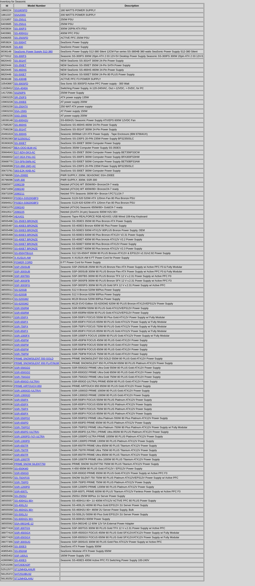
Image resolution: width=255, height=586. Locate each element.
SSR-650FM (21, 349)
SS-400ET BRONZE (26, 239)
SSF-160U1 (21, 555)
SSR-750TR (21, 450)
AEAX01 (19, 216)
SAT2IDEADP (22, 564)
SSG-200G (20, 115)
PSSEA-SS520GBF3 (26, 198)
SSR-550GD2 (22, 367)
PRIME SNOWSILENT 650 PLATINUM (36, 363)
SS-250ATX (21, 106)
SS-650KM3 (21, 468)
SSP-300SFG (22, 285)
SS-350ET (20, 65)
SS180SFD (20, 10)
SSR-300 (19, 179)
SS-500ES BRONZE (26, 230)
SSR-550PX (21, 399)
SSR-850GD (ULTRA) (26, 381)
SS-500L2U (21, 514)
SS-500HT (20, 42)
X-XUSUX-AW (22, 257)
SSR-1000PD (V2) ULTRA (29, 436)
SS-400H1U (21, 33)
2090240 (19, 188)
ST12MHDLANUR (24, 569)
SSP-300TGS (22, 528)
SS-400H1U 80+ (23, 500)
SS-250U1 (20, 19)
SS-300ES (20, 546)
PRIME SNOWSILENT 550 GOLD (33, 358)
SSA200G (20, 14)
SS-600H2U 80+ (23, 518)
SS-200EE (20, 101)
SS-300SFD (21, 83)
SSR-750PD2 (22, 427)
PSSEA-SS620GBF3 (26, 202)
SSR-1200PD (22, 486)
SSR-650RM (21, 312)
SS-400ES (20, 560)
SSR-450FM (21, 340)
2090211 (19, 193)
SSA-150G (20, 111)
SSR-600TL (21, 491)
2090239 (19, 184)
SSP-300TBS (22, 276)
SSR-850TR (21, 454)
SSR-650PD (21, 422)
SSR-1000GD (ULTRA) (27, 390)
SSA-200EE (21, 175)
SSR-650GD (21, 473)
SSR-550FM (21, 344)
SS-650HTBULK (23, 253)
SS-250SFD (21, 37)
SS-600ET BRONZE (26, 248)
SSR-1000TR (22, 459)
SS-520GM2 (21, 298)
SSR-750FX (21, 326)
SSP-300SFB (22, 280)
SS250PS (20, 92)
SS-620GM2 (21, 303)
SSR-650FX (21, 321)
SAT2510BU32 (22, 573)
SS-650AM (20, 551)
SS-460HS (20, 69)
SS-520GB (20, 289)
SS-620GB (20, 294)
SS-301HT (20, 60)
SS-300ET (20, 143)
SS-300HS (20, 134)
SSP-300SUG (22, 541)
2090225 (19, 211)
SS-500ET (20, 74)
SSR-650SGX (22, 537)
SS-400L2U (21, 505)
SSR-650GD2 (22, 372)
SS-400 (18, 46)
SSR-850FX (21, 331)
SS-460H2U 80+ (23, 509)
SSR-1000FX (22, 335)
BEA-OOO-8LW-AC (25, 147)
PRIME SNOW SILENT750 (29, 463)
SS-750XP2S (22, 477)
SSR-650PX (21, 404)
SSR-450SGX (22, 532)
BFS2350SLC (22, 138)
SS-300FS (20, 28)
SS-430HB (20, 79)
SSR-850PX (21, 413)
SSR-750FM (21, 353)
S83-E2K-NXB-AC (24, 170)
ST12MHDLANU (23, 578)
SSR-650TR (21, 445)
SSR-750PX (21, 408)
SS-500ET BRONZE (26, 243)
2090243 (19, 207)
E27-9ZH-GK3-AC (24, 152)
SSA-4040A (21, 88)
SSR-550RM (21, 308)
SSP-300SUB (22, 271)
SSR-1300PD (22, 441)
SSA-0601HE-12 (23, 523)
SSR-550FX (21, 317)
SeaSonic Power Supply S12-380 (33, 51)
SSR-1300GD (22, 395)
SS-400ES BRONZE (26, 225)
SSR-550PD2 (22, 418)
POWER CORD (23, 262)
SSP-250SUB (22, 266)
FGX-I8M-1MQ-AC (25, 166)
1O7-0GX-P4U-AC (25, 156)
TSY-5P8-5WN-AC (25, 161)
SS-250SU (20, 496)
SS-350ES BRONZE (26, 221)
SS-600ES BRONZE (26, 234)
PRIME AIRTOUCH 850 (28, 386)
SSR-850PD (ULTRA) (26, 431)
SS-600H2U (21, 120)
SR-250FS (20, 97)
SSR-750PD (21, 482)
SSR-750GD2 (22, 376)
